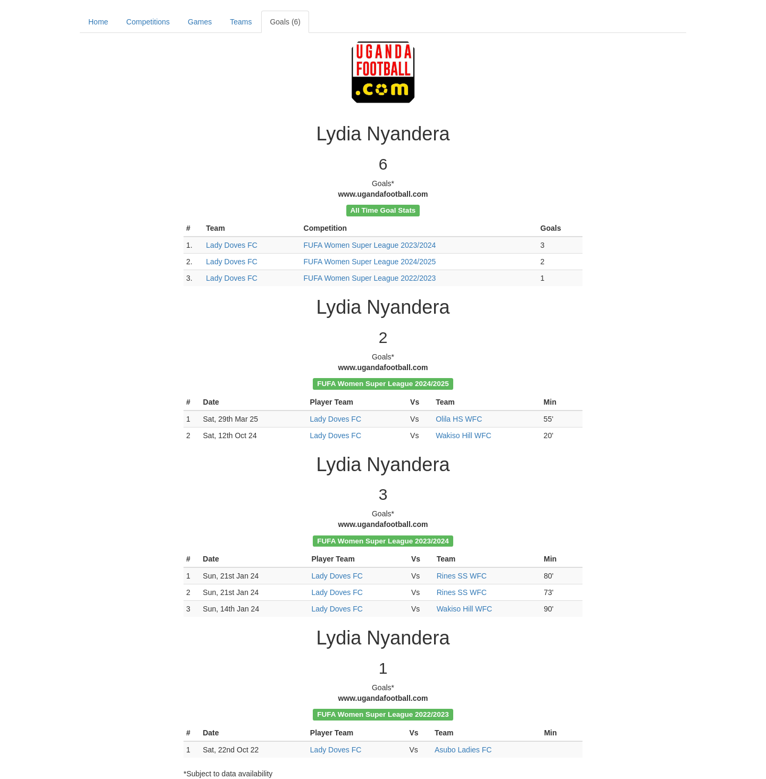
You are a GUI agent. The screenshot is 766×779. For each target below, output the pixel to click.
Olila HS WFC (459, 419)
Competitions (148, 22)
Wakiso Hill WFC (463, 435)
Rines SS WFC (462, 576)
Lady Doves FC (231, 245)
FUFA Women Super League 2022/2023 (370, 278)
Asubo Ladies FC (463, 750)
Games (200, 22)
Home (98, 22)
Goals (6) (285, 22)
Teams (241, 22)
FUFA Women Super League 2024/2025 (370, 261)
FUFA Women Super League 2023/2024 (370, 245)
